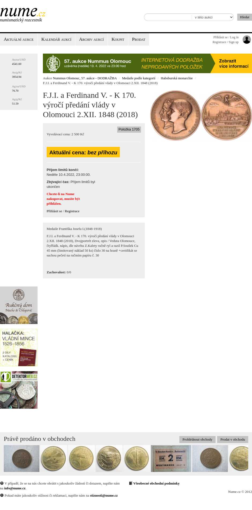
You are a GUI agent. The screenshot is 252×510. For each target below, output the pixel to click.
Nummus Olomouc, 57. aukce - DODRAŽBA (85, 78)
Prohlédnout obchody (198, 439)
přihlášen (54, 204)
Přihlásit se (54, 211)
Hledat (244, 17)
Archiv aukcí (91, 39)
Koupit (118, 39)
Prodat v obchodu (232, 439)
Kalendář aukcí (56, 39)
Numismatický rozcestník (21, 20)
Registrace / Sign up (226, 42)
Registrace (72, 211)
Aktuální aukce (19, 39)
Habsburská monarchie (177, 78)
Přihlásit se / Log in (226, 37)
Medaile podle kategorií (138, 78)
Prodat (138, 39)
